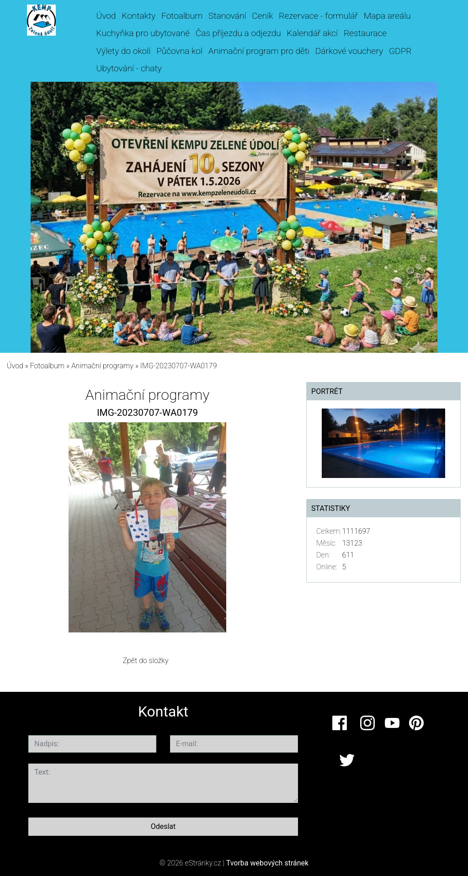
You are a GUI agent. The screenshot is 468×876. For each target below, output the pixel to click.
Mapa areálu (387, 16)
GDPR (400, 51)
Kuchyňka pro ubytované (143, 33)
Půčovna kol (179, 51)
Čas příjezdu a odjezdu (238, 33)
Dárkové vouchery (349, 51)
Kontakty (138, 16)
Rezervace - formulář (318, 16)
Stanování (227, 16)
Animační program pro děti (258, 51)
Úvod (106, 16)
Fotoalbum (181, 16)
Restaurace (365, 33)
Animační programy (102, 365)
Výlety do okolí (123, 51)
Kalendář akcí (312, 33)
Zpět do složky (145, 660)
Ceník (262, 16)
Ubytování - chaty (129, 68)
